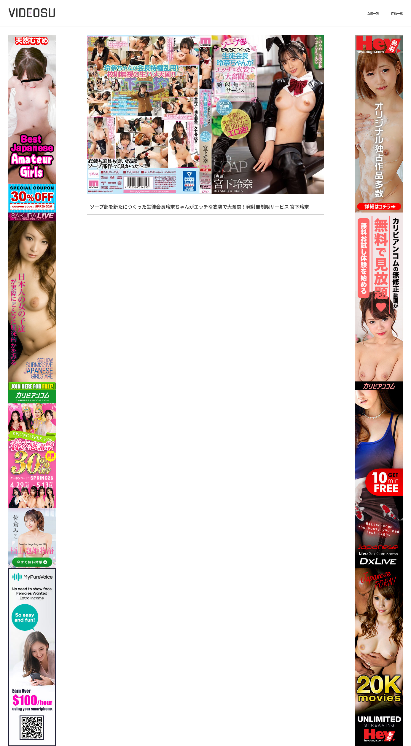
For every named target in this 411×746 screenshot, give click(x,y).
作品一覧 (397, 13)
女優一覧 (373, 13)
